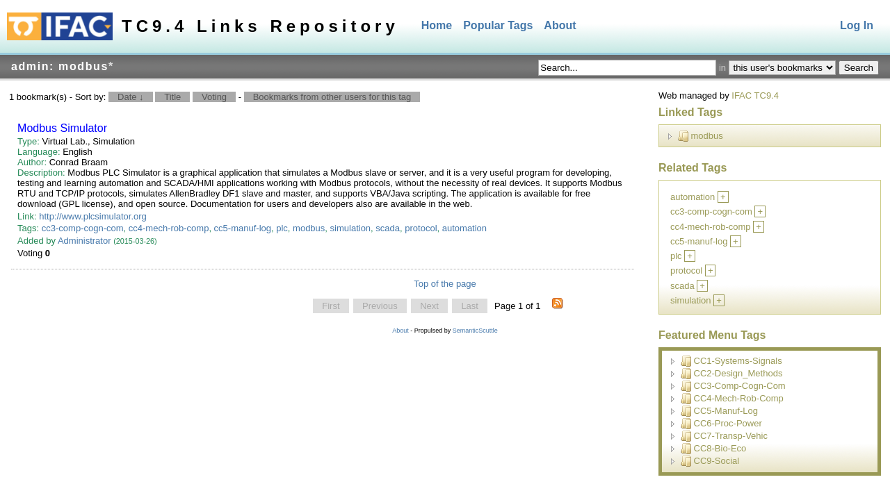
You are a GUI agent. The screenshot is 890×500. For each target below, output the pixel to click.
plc (282, 228)
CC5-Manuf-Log (720, 411)
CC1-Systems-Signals (731, 361)
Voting (214, 97)
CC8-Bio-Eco (714, 448)
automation (464, 228)
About (560, 25)
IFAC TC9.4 (755, 95)
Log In (856, 25)
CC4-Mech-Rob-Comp (732, 398)
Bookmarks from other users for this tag (332, 97)
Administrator (84, 240)
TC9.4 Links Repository (260, 26)
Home (436, 25)
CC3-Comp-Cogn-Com (733, 386)
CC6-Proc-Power (721, 423)
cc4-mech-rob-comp (169, 228)
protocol (421, 228)
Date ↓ (131, 97)
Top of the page (445, 283)
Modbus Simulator (62, 128)
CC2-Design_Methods (732, 373)
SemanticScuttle (475, 330)
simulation (350, 228)
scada (387, 228)
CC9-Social (710, 461)
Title (172, 97)
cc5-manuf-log (242, 228)
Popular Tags (498, 25)
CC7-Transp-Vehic (724, 436)
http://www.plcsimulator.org (93, 216)
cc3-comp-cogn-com (83, 228)
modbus (309, 228)
